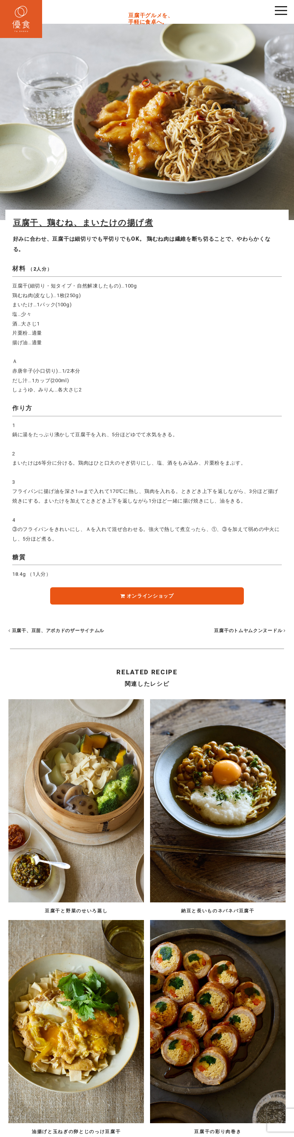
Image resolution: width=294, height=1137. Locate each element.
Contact (176, 1111)
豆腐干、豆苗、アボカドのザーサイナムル (56, 630)
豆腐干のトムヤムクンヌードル (249, 630)
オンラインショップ (147, 596)
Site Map (153, 1111)
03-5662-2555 (130, 1079)
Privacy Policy (124, 1111)
